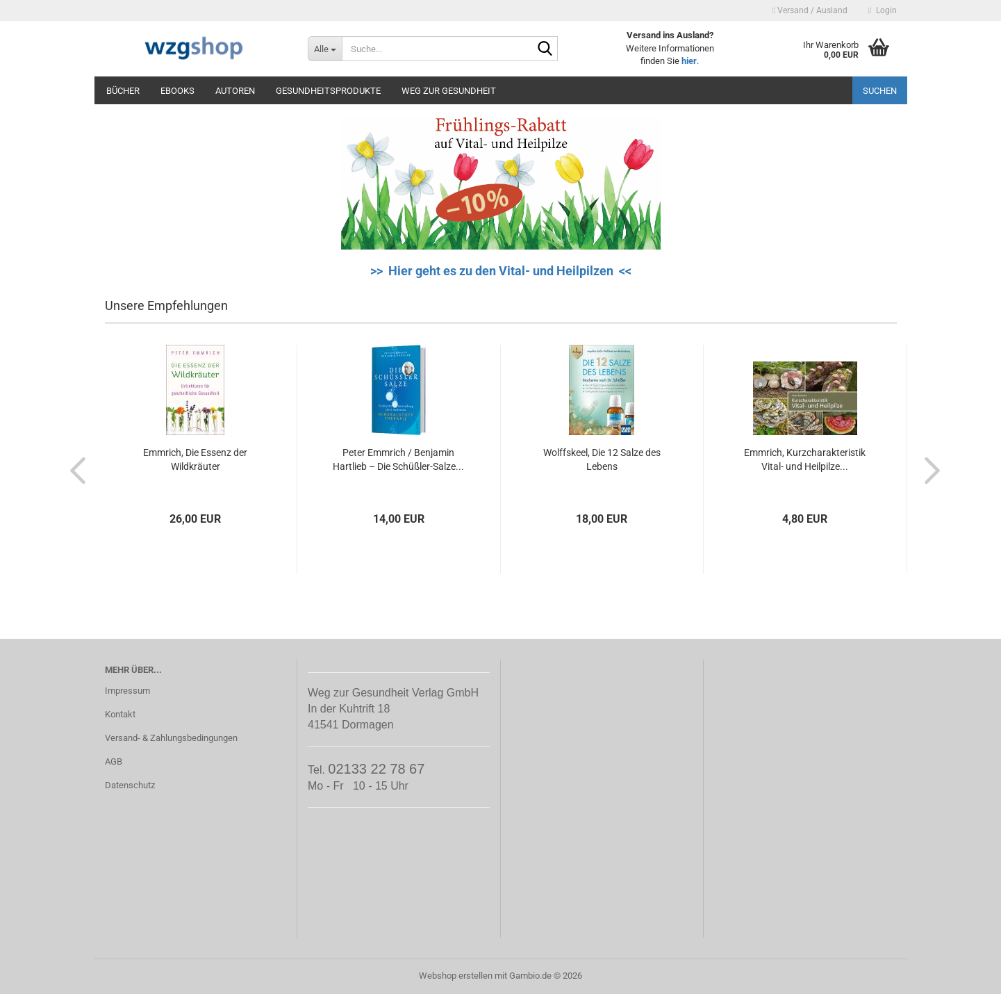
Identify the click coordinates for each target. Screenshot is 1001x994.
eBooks (177, 90)
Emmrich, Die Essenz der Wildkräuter (195, 459)
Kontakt (120, 714)
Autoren (235, 90)
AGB (113, 761)
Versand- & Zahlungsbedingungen (171, 738)
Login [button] (882, 10)
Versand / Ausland (809, 10)
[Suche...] (325, 48)
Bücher (123, 90)
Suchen (880, 90)
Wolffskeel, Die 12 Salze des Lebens (602, 459)
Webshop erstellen (456, 975)
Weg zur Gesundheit (449, 90)
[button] (73, 470)
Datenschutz (130, 785)
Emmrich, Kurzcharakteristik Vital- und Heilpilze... (805, 459)
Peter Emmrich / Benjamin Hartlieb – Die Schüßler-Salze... (398, 459)
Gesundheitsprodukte (328, 90)
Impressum (127, 690)
